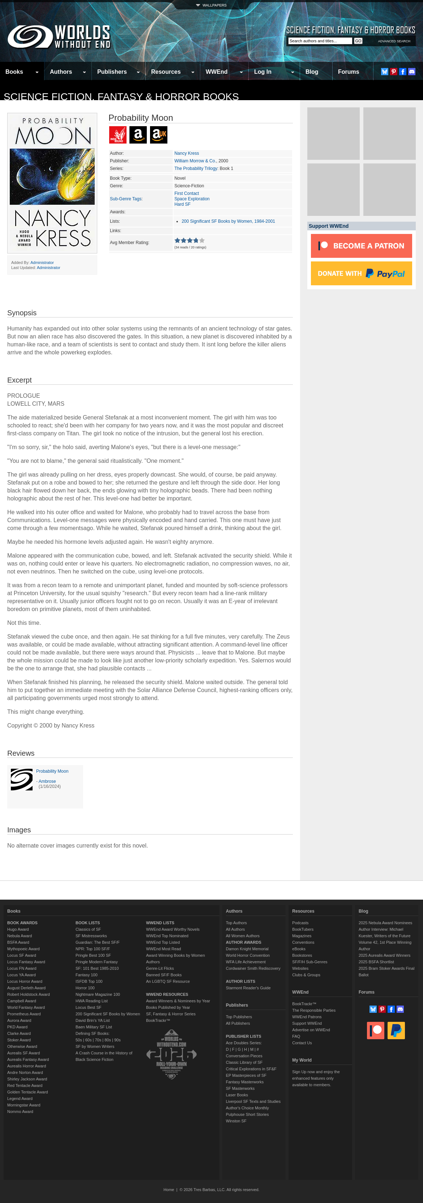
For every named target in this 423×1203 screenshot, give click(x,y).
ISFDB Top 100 (89, 981)
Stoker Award (19, 1040)
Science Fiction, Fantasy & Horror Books (121, 96)
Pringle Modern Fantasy (97, 962)
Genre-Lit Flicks (160, 968)
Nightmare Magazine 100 (98, 994)
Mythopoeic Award (23, 949)
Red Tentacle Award (24, 1085)
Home (168, 1189)
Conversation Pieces (244, 1056)
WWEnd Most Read (163, 949)
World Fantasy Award (26, 1007)
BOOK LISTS (88, 923)
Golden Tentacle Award (27, 1092)
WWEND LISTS (160, 923)
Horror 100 (85, 988)
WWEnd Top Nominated (167, 936)
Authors (61, 72)
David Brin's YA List (93, 1020)
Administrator (42, 262)
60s (88, 1040)
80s (107, 1040)
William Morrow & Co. (195, 160)
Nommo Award (20, 1111)
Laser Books (237, 1095)
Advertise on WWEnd (311, 1030)
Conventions (303, 942)
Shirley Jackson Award (27, 1079)
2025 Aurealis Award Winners (385, 955)
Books (14, 72)
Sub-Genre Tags (125, 198)
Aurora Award (19, 1020)
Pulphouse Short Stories (247, 1114)
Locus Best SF (89, 1007)
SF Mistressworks (91, 936)
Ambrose (47, 781)
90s (117, 1040)
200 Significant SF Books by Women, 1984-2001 (228, 221)
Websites (300, 968)
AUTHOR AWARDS (243, 942)
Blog (312, 72)
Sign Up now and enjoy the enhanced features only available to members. (315, 1078)
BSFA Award (18, 942)
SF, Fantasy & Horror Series (171, 1014)
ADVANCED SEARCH (394, 41)
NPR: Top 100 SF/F (93, 949)
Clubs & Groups (306, 975)
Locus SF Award (21, 955)
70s (98, 1040)
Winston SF (236, 1121)
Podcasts (300, 923)
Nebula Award (19, 936)
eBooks (299, 949)
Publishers (112, 72)
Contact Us (302, 1043)
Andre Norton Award (25, 1072)
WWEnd (216, 72)
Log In (263, 72)
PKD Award (17, 1027)
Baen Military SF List (94, 1027)
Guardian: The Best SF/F (98, 942)
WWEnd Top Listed (163, 942)
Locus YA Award (21, 975)
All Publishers (238, 1023)
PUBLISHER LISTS (243, 1036)
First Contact (186, 193)
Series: (116, 168)
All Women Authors (243, 936)
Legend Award (20, 1098)
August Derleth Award (26, 988)
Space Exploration (191, 198)
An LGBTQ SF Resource (168, 981)
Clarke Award (19, 1033)
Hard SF (182, 204)
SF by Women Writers (95, 1046)
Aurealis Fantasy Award (28, 1059)
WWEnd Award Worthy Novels (173, 929)
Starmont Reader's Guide (248, 988)
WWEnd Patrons (306, 1017)
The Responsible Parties (314, 1010)
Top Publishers (239, 1017)
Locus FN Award (22, 968)
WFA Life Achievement (246, 962)
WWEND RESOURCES (167, 994)
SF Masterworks (240, 1088)
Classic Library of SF (244, 1062)
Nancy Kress (186, 153)
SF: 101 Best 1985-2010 (97, 968)
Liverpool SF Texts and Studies (253, 1101)
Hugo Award (18, 929)
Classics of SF (88, 929)
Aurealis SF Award (23, 1053)
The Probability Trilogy (195, 168)
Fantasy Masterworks (245, 1082)
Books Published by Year (168, 1007)
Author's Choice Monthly (247, 1108)
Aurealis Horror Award (26, 1066)
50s (79, 1040)
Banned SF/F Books (163, 975)
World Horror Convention (248, 955)
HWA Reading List (92, 1001)
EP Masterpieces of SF (246, 1075)
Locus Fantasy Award (26, 962)
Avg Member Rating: (129, 242)
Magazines (301, 936)
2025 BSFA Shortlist (376, 962)
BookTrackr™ (158, 1020)
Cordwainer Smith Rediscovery (253, 968)
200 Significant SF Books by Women (108, 1014)
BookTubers (302, 929)
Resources (166, 72)
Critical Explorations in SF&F (251, 1069)
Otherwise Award (22, 1046)
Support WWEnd (307, 1023)
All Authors (235, 929)
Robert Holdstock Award (28, 994)
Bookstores (302, 955)
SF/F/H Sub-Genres (309, 962)
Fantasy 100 (87, 975)
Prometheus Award (24, 1014)
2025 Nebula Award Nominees (385, 923)
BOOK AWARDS (22, 923)
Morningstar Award (23, 1105)
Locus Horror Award (24, 981)
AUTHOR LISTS (240, 981)
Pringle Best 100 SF (93, 955)
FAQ (296, 1036)
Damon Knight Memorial (247, 949)
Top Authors (236, 923)
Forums (348, 72)
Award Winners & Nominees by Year (178, 1001)
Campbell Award (21, 1001)
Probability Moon (52, 771)
